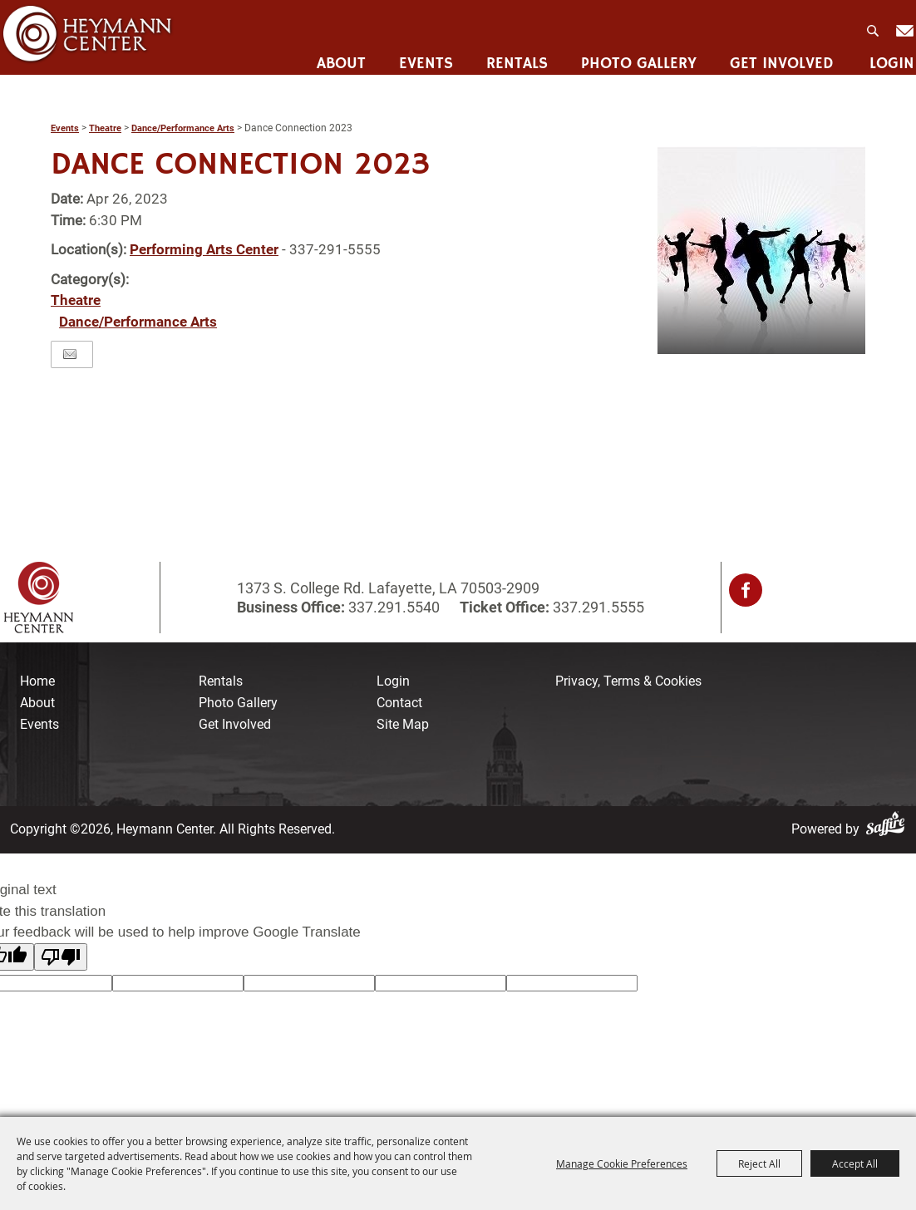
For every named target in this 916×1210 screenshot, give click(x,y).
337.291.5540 (394, 607)
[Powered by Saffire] (888, 829)
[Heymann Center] (88, 36)
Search (872, 25)
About (338, 54)
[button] (761, 250)
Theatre (105, 128)
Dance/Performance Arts (182, 128)
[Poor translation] (60, 957)
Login (889, 54)
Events (423, 54)
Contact (399, 703)
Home (37, 681)
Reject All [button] (759, 1163)
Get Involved (779, 54)
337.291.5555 (596, 607)
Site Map (403, 724)
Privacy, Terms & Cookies (628, 681)
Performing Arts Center (204, 249)
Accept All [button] (855, 1163)
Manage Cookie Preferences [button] (621, 1163)
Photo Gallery (636, 54)
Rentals (514, 54)
